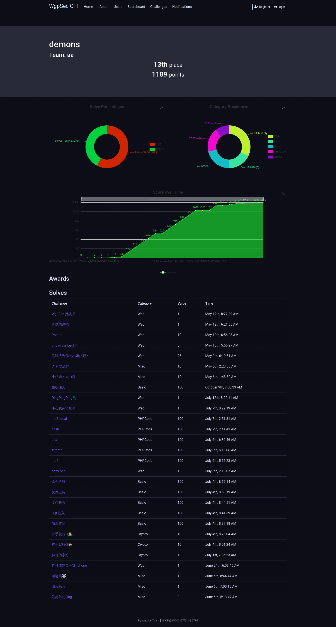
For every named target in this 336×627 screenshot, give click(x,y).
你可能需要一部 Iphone (69, 565)
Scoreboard (136, 7)
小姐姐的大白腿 (64, 377)
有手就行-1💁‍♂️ (62, 534)
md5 (55, 461)
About (104, 7)
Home (88, 7)
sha (54, 440)
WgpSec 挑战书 (63, 314)
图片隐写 (58, 586)
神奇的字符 (60, 555)
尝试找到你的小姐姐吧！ (70, 356)
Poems (57, 335)
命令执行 (58, 482)
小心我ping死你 (63, 408)
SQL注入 (58, 513)
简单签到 (58, 524)
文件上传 (58, 492)
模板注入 (58, 387)
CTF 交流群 (60, 366)
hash (55, 429)
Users (118, 7)
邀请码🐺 (59, 576)
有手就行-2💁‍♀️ (62, 545)
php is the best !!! (65, 345)
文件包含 (58, 503)
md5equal (59, 419)
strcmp (57, 450)
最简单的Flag (62, 597)
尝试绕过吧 (60, 324)
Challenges (158, 7)
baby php (59, 471)
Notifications (182, 7)
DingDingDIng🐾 (64, 398)
